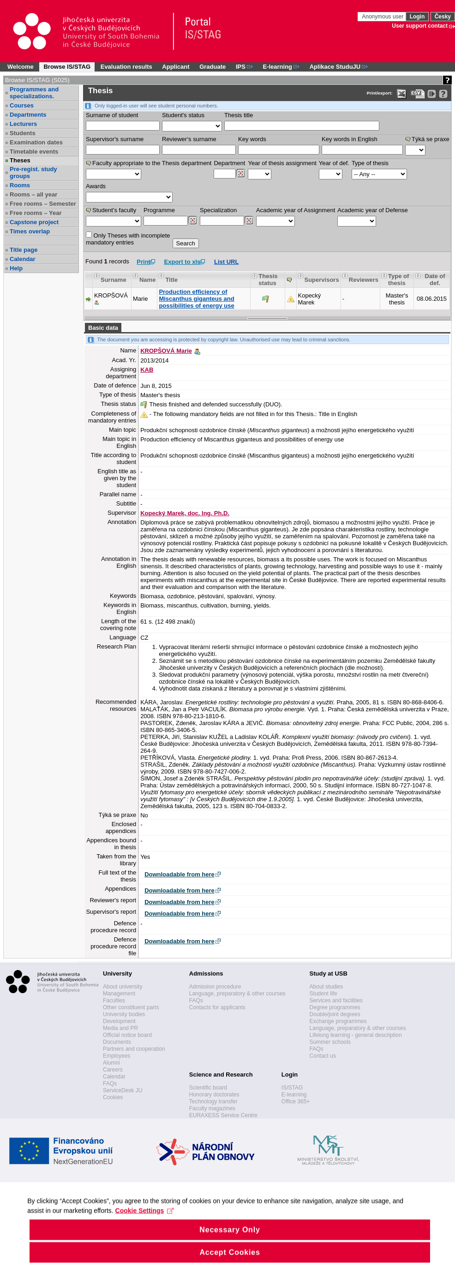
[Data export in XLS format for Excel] (402, 94)
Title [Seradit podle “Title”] (171, 279)
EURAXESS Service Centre (223, 1115)
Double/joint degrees (335, 1014)
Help (16, 268)
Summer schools (330, 1042)
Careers (113, 1069)
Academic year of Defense (372, 210)
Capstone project (34, 222)
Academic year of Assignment (295, 210)
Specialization (218, 210)
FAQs (110, 1083)
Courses (22, 105)
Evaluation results (126, 66)
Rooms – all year (33, 194)
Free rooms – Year (36, 212)
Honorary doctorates (214, 1094)
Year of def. (334, 163)
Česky (443, 16)
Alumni (111, 1063)
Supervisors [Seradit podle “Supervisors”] (322, 279)
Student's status (183, 115)
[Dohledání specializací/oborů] (249, 220)
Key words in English (349, 139)
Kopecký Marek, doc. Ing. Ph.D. (184, 513)
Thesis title (238, 115)
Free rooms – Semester (43, 203)
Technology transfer (213, 1101)
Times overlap (30, 231)
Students (23, 133)
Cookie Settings (144, 1226)
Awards (96, 186)
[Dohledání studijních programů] (193, 220)
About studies (326, 986)
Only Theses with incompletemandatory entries (128, 239)
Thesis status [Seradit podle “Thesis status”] (267, 279)
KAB (146, 369)
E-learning (294, 1094)
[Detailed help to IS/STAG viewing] (443, 94)
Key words (252, 139)
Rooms (20, 185)
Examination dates (36, 142)
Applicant (175, 66)
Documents (117, 1042)
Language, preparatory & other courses (237, 993)
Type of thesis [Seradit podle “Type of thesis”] (398, 279)
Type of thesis (370, 163)
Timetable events (34, 151)
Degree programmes (335, 1007)
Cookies (113, 1097)
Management (119, 993)
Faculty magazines (212, 1108)
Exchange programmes (338, 1021)
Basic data (103, 327)
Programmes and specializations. (34, 93)
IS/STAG (292, 1087)
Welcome (20, 66)
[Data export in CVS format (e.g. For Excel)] (418, 94)
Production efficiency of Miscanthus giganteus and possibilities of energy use (196, 298)
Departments (28, 114)
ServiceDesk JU (122, 1090)
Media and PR (120, 1028)
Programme (159, 210)
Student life (323, 993)
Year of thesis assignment (282, 163)
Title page (23, 249)
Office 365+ (295, 1101)
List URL (226, 261)
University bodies (124, 1014)
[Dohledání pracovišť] (240, 173)
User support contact (420, 26)
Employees (116, 1056)
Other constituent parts (131, 1007)
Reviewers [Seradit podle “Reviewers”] (363, 279)
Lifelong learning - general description (356, 1035)
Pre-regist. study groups (33, 172)
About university (122, 986)
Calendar (23, 259)
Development (119, 1021)
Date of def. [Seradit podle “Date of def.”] (435, 279)
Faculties (114, 1000)
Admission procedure (215, 986)
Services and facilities (336, 1000)
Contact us (323, 1056)
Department (229, 163)
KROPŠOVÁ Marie (166, 350)
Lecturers (23, 123)
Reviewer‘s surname (189, 139)
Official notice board (127, 1035)
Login (417, 16)
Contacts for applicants (217, 1007)
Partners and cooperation (134, 1049)
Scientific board (208, 1087)
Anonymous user (383, 16)
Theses (20, 160)
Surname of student (112, 115)
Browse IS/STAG (66, 66)
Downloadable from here (179, 874)
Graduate (212, 66)
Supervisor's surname (115, 139)
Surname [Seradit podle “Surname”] (113, 279)
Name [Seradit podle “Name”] (147, 279)
